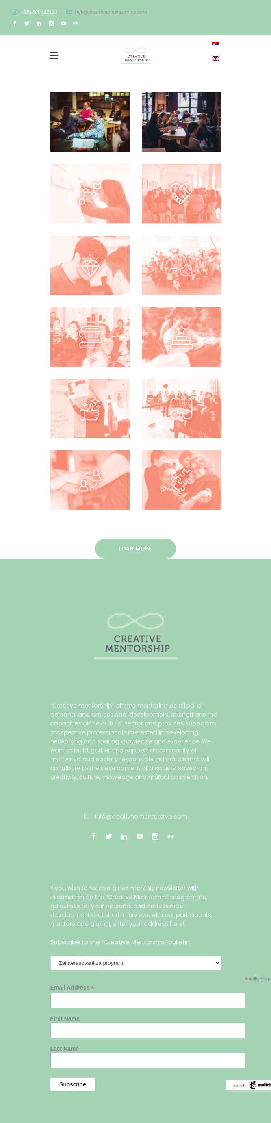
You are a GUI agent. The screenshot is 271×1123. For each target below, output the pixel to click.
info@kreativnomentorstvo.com (111, 12)
